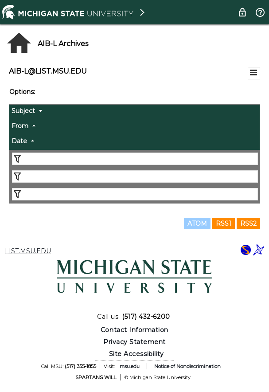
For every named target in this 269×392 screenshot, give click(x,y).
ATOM (197, 223)
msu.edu (130, 366)
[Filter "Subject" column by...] (135, 159)
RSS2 (248, 223)
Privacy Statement (134, 342)
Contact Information (134, 330)
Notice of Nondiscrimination (187, 366)
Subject (23, 111)
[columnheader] (134, 112)
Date (19, 141)
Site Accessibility (136, 354)
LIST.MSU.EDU (28, 251)
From (20, 126)
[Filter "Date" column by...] (135, 194)
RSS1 (223, 223)
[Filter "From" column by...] (135, 176)
